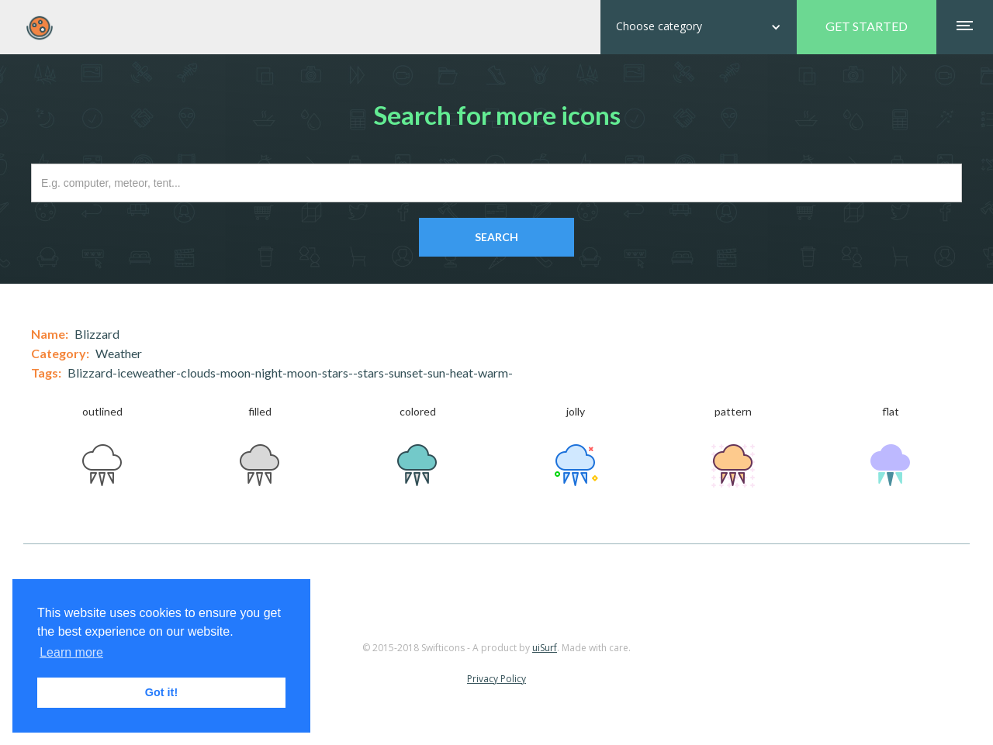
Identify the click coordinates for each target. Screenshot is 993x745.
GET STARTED (866, 26)
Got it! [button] (161, 692)
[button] (698, 27)
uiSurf (544, 647)
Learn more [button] (71, 652)
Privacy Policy (496, 678)
